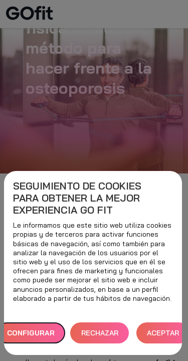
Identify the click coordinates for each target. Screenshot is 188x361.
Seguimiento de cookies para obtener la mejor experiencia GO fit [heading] (77, 198)
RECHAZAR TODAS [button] (99, 336)
